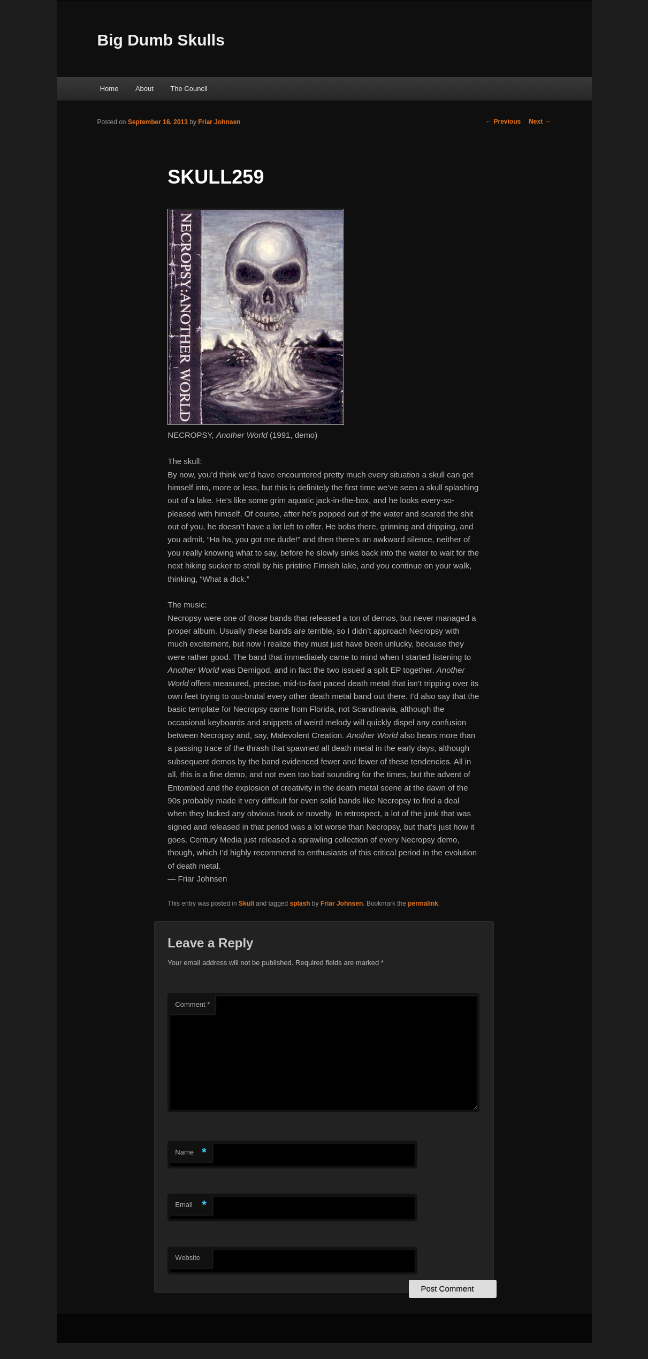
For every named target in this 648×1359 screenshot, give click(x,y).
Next (540, 121)
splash (300, 903)
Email (191, 1205)
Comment (192, 1004)
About (144, 89)
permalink (423, 903)
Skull (246, 903)
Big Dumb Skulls (161, 40)
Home (109, 89)
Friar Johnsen (219, 122)
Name (191, 1152)
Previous (503, 121)
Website (187, 1258)
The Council (188, 89)
